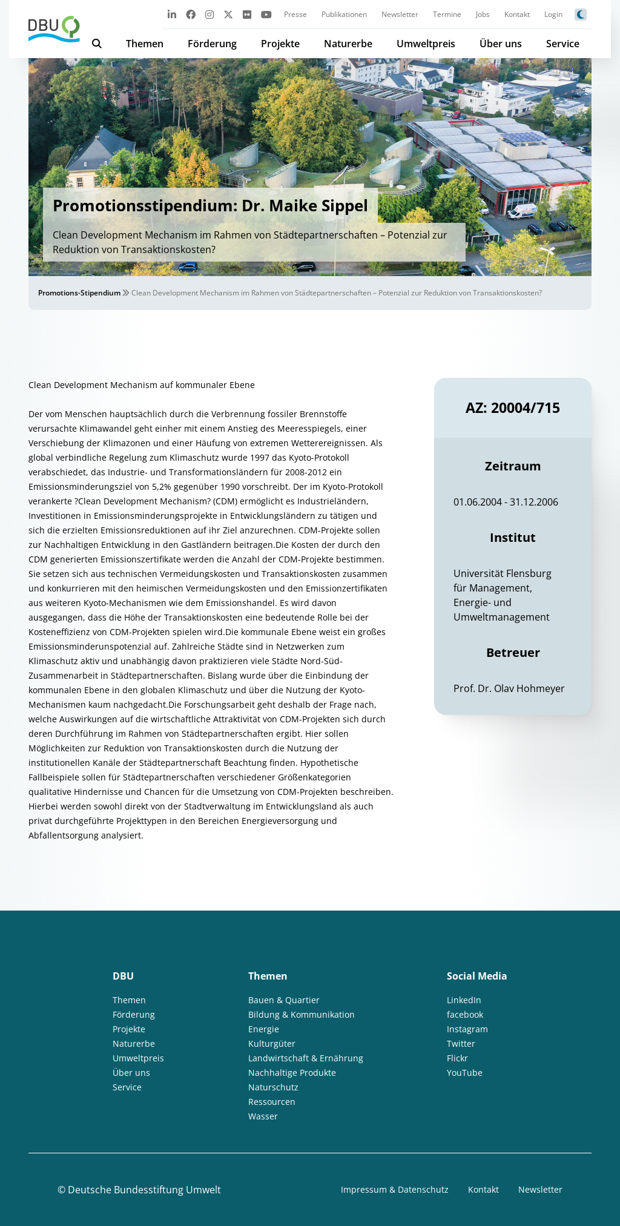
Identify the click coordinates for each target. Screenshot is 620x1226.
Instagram (467, 1029)
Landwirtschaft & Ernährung (305, 1058)
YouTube (465, 1072)
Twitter (461, 1043)
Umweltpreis (426, 43)
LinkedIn (464, 1000)
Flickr (457, 1058)
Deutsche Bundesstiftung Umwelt (144, 1189)
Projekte (280, 43)
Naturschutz (273, 1087)
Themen (144, 43)
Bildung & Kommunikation (301, 1014)
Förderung (212, 43)
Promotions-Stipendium (79, 293)
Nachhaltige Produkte (292, 1072)
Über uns (501, 43)
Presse (295, 14)
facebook (465, 1014)
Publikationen (344, 14)
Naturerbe (348, 43)
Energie (263, 1029)
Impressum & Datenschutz (395, 1189)
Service (562, 43)
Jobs (483, 14)
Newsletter (399, 14)
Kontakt (517, 14)
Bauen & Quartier (284, 1000)
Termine (447, 14)
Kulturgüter (271, 1043)
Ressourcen (271, 1101)
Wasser (263, 1116)
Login (553, 14)
